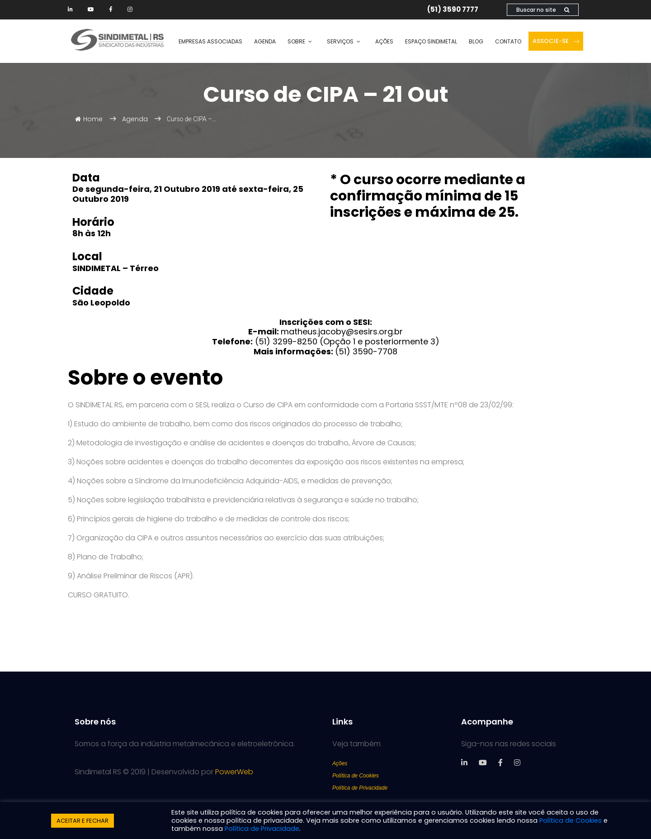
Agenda (265, 41)
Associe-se (556, 41)
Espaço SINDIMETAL (431, 41)
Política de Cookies (355, 775)
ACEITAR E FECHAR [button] (82, 820)
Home (89, 119)
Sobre (296, 41)
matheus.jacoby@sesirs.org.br (342, 331)
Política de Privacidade (359, 788)
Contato (508, 41)
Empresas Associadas (210, 41)
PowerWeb (234, 772)
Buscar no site (542, 10)
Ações (384, 41)
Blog (476, 41)
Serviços (340, 41)
